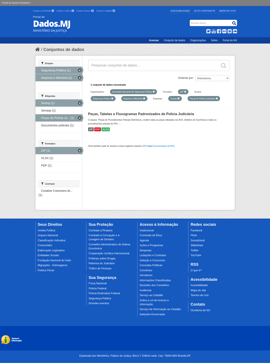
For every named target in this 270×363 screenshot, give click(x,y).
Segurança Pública (100, 298)
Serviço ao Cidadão (151, 295)
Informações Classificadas (155, 280)
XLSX (105, 129)
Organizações (198, 40)
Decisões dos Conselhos (154, 285)
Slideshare (197, 245)
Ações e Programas (151, 245)
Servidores (146, 275)
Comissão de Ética (151, 235)
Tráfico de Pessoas (100, 268)
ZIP (91, 129)
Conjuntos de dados (63, 49)
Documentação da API (163, 146)
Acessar (154, 40)
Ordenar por (185, 77)
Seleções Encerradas (152, 314)
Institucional (147, 230)
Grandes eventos (99, 303)
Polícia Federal (97, 288)
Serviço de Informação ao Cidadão (160, 309)
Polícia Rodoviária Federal (104, 293)
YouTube (196, 255)
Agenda (144, 240)
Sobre (214, 40)
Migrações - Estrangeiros (52, 265)
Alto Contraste (204, 11)
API (145, 146)
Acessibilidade (180, 11)
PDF (97, 129)
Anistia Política (46, 230)
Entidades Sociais (48, 255)
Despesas (145, 250)
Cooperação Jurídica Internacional (109, 253)
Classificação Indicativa (51, 240)
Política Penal (46, 270)
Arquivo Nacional (48, 235)
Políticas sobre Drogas (102, 258)
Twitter (194, 250)
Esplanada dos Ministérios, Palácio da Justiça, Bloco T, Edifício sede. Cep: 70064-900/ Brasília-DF (135, 355)
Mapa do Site (227, 11)
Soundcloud (198, 240)
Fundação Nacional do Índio (54, 260)
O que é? (196, 270)
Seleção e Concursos (152, 260)
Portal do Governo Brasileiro (16, 2)
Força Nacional (98, 283)
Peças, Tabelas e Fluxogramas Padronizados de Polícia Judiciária (141, 114)
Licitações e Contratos (153, 255)
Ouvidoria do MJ (200, 310)
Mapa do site (198, 290)
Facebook (196, 230)
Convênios (146, 270)
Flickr (194, 235)
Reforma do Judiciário (102, 263)
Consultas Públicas (151, 265)
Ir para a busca (85, 10)
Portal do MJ (230, 40)
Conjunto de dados (174, 40)
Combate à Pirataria (100, 230)
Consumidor (45, 245)
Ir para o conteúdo (44, 10)
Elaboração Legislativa (51, 250)
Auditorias (145, 290)
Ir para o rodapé (105, 10)
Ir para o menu (66, 10)
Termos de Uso (200, 295)
